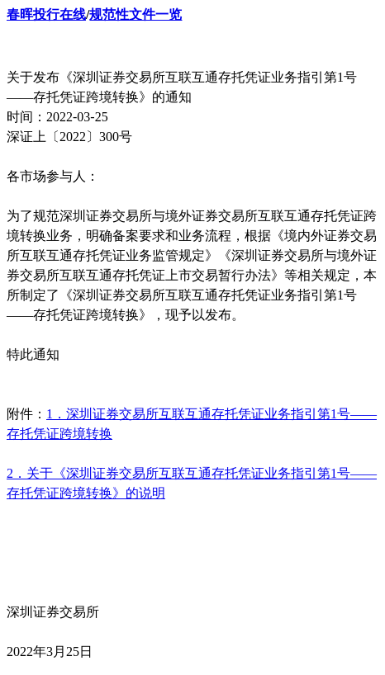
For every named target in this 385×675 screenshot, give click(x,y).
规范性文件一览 (135, 14)
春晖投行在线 (46, 14)
